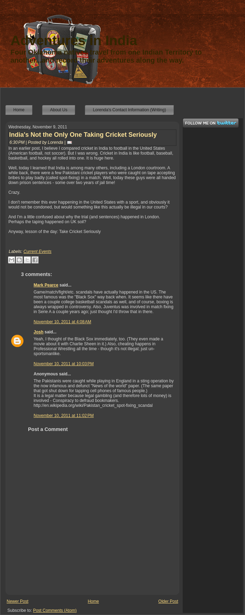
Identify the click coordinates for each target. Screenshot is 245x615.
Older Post (168, 601)
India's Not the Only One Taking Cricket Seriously (83, 134)
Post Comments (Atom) (55, 610)
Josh (38, 332)
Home (93, 601)
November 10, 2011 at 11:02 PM (64, 415)
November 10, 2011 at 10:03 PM (64, 363)
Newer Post (17, 601)
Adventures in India (73, 40)
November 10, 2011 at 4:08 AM (62, 321)
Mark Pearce (46, 285)
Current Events (37, 251)
